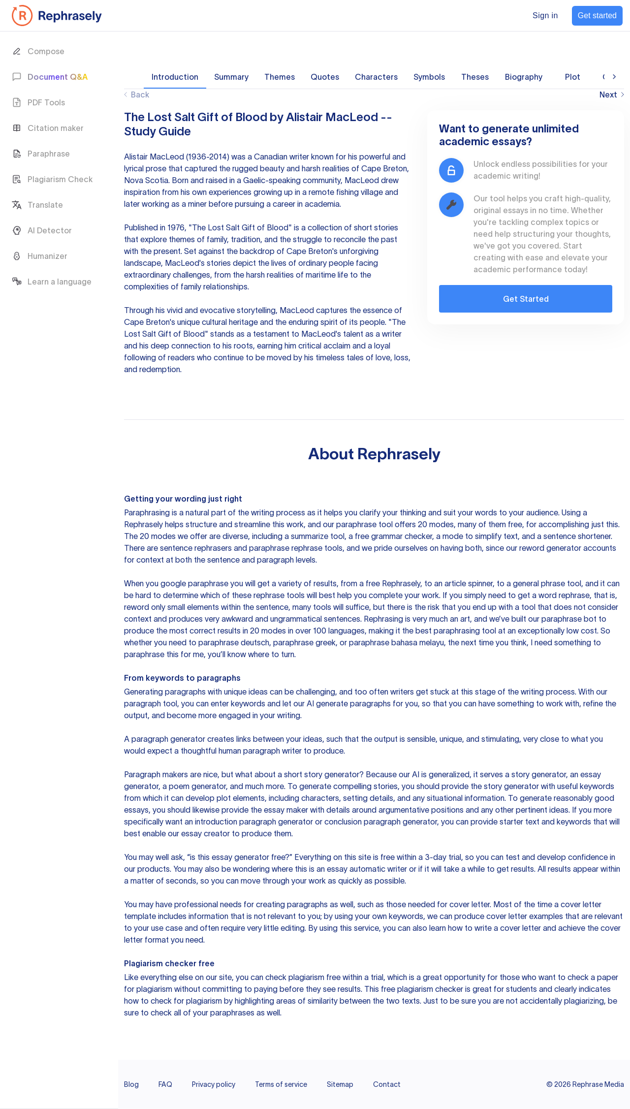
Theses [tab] (475, 77)
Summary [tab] (231, 77)
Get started (597, 15)
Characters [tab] (376, 77)
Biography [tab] (523, 77)
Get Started (526, 298)
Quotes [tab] (325, 77)
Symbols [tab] (429, 77)
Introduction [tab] (175, 77)
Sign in (545, 15)
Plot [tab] (572, 77)
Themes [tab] (279, 77)
